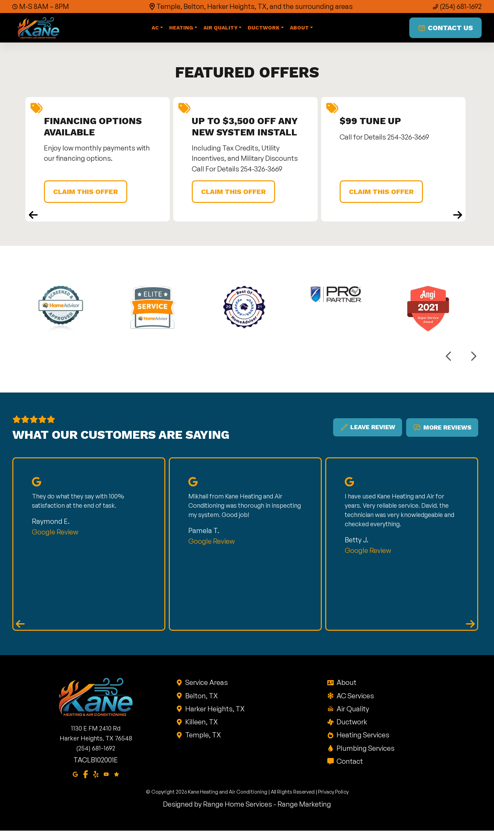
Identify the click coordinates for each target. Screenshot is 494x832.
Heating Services (362, 736)
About (346, 683)
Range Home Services (237, 805)
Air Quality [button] (221, 28)
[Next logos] (473, 357)
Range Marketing (304, 805)
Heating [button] (181, 28)
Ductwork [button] (264, 28)
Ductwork (351, 723)
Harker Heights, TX (214, 710)
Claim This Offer (87, 193)
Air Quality (352, 710)
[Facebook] (85, 775)
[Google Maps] (75, 775)
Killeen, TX (201, 723)
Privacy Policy (333, 793)
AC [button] (155, 28)
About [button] (299, 28)
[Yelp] (95, 775)
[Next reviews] (470, 624)
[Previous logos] (449, 357)
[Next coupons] (457, 215)
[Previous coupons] (33, 215)
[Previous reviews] (20, 624)
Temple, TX (202, 736)
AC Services (354, 696)
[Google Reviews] (116, 775)
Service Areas (206, 683)
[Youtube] (106, 775)
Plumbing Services (365, 749)
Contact (349, 762)
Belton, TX (201, 696)
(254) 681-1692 (461, 6)
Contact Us (445, 28)
